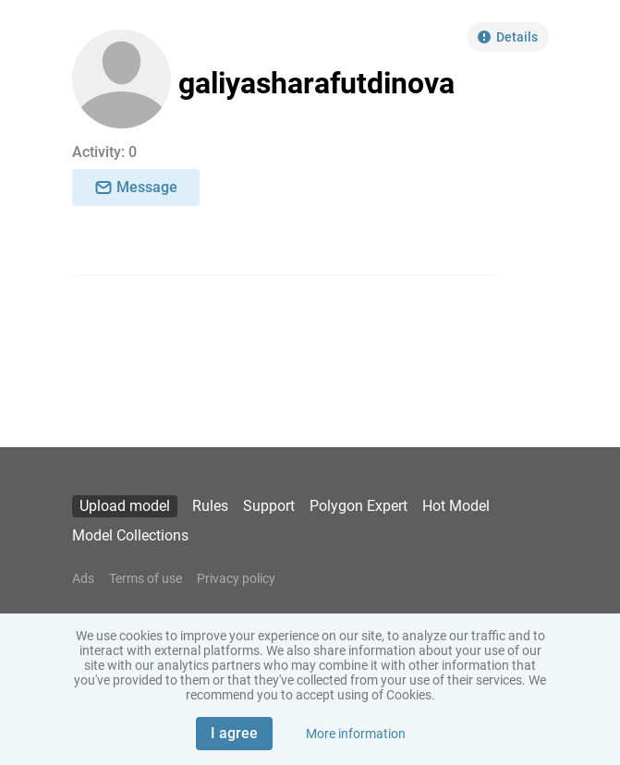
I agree (234, 733)
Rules (210, 506)
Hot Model (456, 506)
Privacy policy (236, 578)
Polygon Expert (358, 506)
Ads (83, 578)
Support (269, 506)
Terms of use (145, 578)
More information (356, 733)
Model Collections (130, 535)
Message (135, 187)
